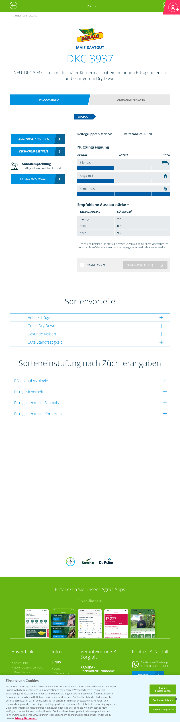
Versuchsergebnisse (33, 151)
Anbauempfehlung (131, 99)
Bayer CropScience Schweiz (29, 657)
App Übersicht (91, 577)
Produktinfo (49, 99)
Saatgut (58, 670)
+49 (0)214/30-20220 (156, 665)
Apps (57, 644)
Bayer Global (21, 639)
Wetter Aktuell (62, 649)
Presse (18, 662)
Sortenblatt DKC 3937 (33, 139)
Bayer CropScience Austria (29, 653)
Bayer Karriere (22, 648)
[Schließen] (176, 699)
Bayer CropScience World (28, 643)
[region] (90, 698)
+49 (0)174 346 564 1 (156, 642)
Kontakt (142, 651)
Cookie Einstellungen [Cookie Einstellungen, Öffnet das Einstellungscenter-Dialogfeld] (163, 689)
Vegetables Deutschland (28, 667)
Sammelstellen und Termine (99, 653)
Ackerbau (59, 665)
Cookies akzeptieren (163, 709)
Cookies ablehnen (163, 700)
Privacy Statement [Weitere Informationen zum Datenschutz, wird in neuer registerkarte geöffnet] (26, 718)
